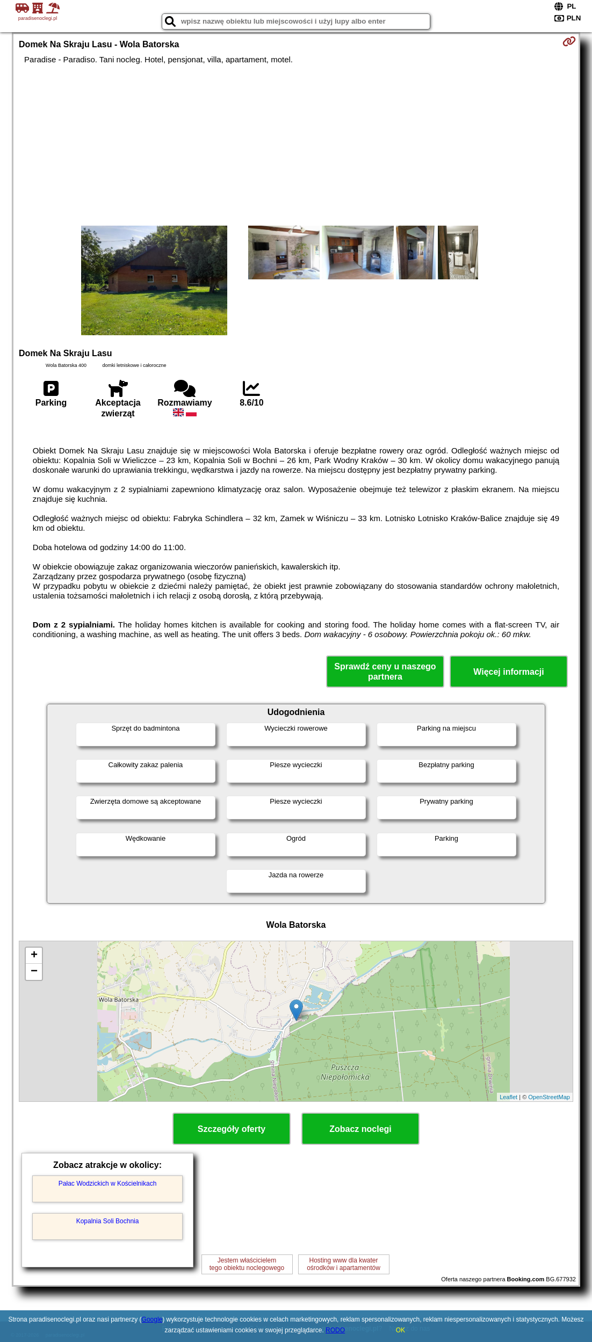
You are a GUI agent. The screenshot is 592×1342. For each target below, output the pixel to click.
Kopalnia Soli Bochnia (107, 1221)
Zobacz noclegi (360, 1129)
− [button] (34, 972)
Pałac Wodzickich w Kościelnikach (108, 1183)
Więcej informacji (508, 671)
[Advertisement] (296, 145)
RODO (335, 1330)
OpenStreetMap (549, 1097)
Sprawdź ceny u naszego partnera (385, 671)
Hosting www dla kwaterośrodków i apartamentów (343, 1264)
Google (152, 1319)
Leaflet (508, 1097)
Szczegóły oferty (231, 1129)
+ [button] (34, 956)
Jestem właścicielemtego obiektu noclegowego (247, 1264)
